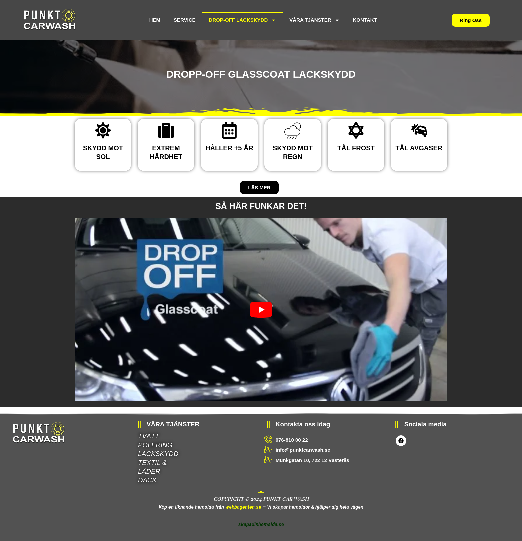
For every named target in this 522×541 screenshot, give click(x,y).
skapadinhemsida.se (261, 524)
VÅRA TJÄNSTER (314, 20)
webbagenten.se (243, 507)
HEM (154, 20)
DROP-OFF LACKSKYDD (242, 20)
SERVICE (185, 20)
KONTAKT (365, 20)
